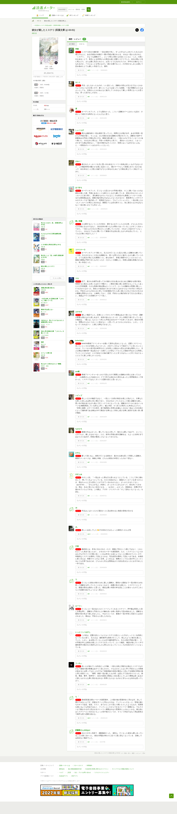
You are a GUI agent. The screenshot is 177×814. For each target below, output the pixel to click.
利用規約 (89, 765)
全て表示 (72, 44)
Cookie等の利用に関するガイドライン (96, 769)
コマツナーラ (80, 250)
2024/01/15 (104, 718)
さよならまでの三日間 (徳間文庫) (51, 234)
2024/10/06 (103, 462)
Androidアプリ (63, 776)
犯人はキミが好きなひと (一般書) (51, 364)
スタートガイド (78, 765)
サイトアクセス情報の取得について (123, 769)
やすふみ (78, 474)
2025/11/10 (103, 96)
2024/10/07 (103, 440)
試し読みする (49, 73)
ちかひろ (78, 429)
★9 (88, 651)
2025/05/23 (104, 209)
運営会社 (62, 769)
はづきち (78, 187)
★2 (88, 118)
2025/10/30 (103, 118)
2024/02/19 (103, 651)
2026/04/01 (104, 70)
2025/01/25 (103, 383)
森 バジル (43, 311)
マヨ (77, 278)
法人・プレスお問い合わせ (83, 772)
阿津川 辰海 (44, 366)
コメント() (94, 70)
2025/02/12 (103, 299)
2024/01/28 (103, 684)
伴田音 (43, 236)
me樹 (77, 371)
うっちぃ (78, 663)
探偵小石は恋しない (47, 309)
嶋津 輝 (43, 355)
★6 (88, 567)
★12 (88, 209)
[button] (89, 9)
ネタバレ (82, 44)
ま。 (77, 527)
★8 (88, 96)
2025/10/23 (103, 149)
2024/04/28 (103, 567)
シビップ (78, 395)
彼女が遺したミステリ (48, 266)
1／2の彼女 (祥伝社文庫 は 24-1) (51, 244)
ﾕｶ (76, 508)
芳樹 (77, 49)
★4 (88, 237)
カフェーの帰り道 (46, 353)
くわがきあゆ (44, 335)
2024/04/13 (103, 620)
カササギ (78, 312)
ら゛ (77, 697)
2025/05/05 (103, 237)
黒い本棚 (78, 221)
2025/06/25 (103, 175)
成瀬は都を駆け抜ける (48, 288)
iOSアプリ (74, 776)
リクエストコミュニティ (101, 772)
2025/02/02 (103, 359)
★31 (88, 70)
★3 (88, 149)
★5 (88, 299)
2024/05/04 (104, 534)
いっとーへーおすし (83, 632)
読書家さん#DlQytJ (82, 730)
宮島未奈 (43, 290)
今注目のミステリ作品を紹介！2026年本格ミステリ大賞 (51, 25)
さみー (77, 161)
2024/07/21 (103, 495)
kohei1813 (79, 340)
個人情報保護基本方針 (75, 769)
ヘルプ (61, 772)
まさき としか (45, 324)
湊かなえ (43, 344)
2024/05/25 (103, 515)
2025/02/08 (103, 328)
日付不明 (102, 742)
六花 (77, 546)
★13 (88, 534)
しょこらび (79, 130)
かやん (77, 453)
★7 (88, 417)
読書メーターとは (64, 765)
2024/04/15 (103, 594)
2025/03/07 (103, 266)
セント (77, 82)
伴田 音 (39, 21)
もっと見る (57, 278)
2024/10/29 (103, 416)
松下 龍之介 (44, 302)
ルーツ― (78, 606)
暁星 (42, 342)
